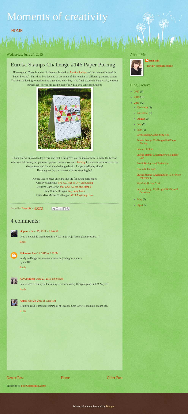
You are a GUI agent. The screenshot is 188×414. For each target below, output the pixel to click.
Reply (23, 241)
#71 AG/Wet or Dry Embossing (75, 182)
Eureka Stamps (78, 72)
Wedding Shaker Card (148, 183)
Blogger (110, 406)
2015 (137, 102)
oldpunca (25, 231)
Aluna (23, 300)
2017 (137, 91)
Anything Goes (76, 190)
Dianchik (154, 60)
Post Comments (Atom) (33, 385)
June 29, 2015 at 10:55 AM (42, 300)
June (140, 130)
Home (65, 378)
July (139, 124)
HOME (16, 30)
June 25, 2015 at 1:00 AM (44, 231)
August (141, 118)
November (143, 113)
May (140, 199)
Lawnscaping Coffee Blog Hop (153, 134)
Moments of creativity (57, 16)
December (143, 107)
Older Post (114, 378)
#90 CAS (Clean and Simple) (76, 186)
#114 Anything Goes (82, 195)
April (140, 205)
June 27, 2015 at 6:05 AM (49, 278)
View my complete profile (159, 65)
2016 (137, 97)
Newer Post (15, 378)
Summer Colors (145, 149)
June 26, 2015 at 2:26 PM (45, 253)
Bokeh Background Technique (152, 163)
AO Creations (27, 278)
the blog (81, 162)
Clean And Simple (146, 169)
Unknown (25, 253)
